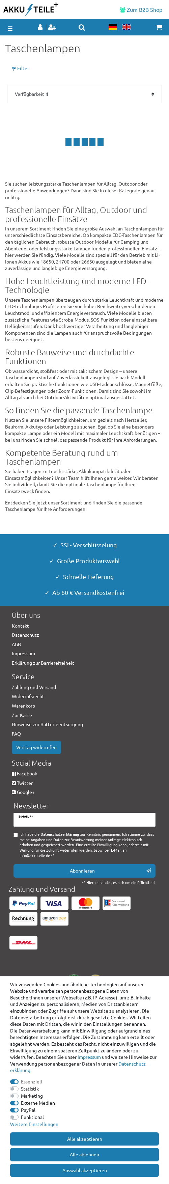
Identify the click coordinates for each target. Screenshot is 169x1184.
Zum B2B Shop (141, 9)
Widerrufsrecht (28, 696)
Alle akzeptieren (84, 1139)
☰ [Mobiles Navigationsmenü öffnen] (10, 28)
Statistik (30, 1088)
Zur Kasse (22, 715)
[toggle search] (82, 27)
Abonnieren (110, 871)
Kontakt (20, 626)
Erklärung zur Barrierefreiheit (43, 663)
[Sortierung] (84, 94)
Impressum (89, 1057)
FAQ (16, 734)
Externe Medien (38, 1103)
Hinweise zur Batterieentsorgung (47, 724)
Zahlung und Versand (34, 687)
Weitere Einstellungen (34, 1124)
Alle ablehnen (84, 1154)
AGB (16, 644)
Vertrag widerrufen (36, 747)
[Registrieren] (52, 27)
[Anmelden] (41, 27)
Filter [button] (20, 68)
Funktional (32, 1117)
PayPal (28, 1110)
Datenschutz (25, 635)
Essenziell (31, 1081)
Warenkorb (23, 706)
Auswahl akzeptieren (84, 1170)
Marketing (32, 1096)
